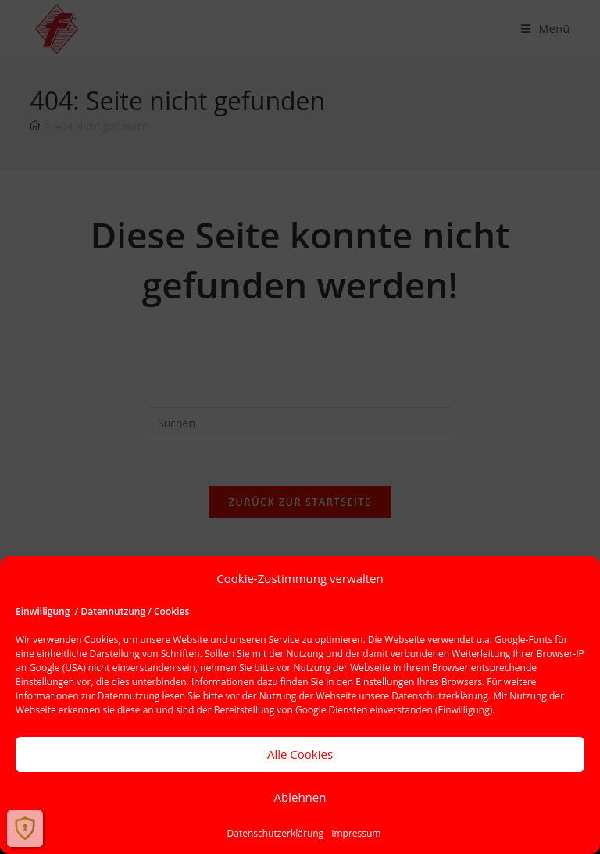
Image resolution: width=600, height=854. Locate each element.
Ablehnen (300, 797)
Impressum (355, 833)
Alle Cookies (300, 754)
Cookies (101, 639)
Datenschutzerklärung (439, 695)
